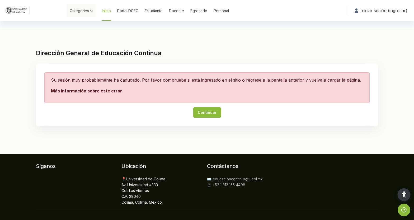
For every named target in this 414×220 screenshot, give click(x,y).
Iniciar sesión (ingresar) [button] (381, 10)
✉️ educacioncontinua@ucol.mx (235, 179)
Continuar (207, 112)
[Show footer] (404, 210)
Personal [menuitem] (221, 10)
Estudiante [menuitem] (154, 10)
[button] (404, 194)
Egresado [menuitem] (198, 10)
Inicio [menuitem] (106, 10)
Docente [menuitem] (176, 10)
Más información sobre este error (86, 90)
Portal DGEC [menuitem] (127, 10)
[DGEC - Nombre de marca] (30, 10)
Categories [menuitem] (79, 10)
